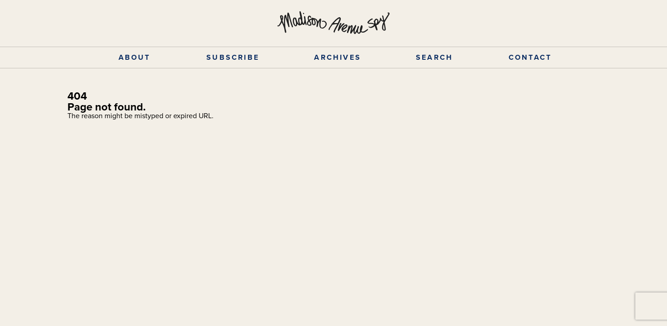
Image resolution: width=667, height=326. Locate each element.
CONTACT (530, 57)
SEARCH (434, 57)
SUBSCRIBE (232, 57)
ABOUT (135, 57)
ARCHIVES (337, 57)
